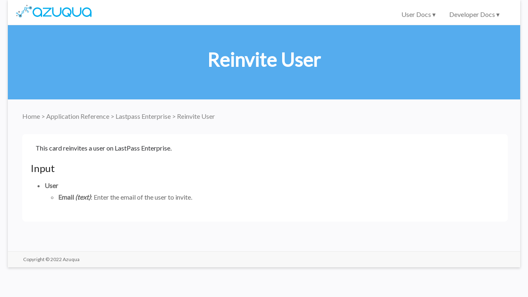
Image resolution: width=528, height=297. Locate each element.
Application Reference (78, 116)
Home (31, 116)
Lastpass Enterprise (144, 116)
